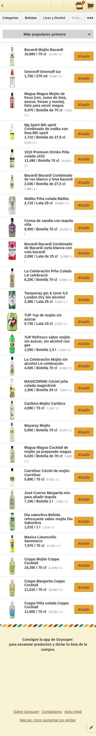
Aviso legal (73, 712)
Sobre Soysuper (26, 712)
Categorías (10, 18)
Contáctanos (52, 712)
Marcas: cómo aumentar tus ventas (48, 720)
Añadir (84, 56)
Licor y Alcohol (54, 18)
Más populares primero (57, 34)
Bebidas (31, 18)
